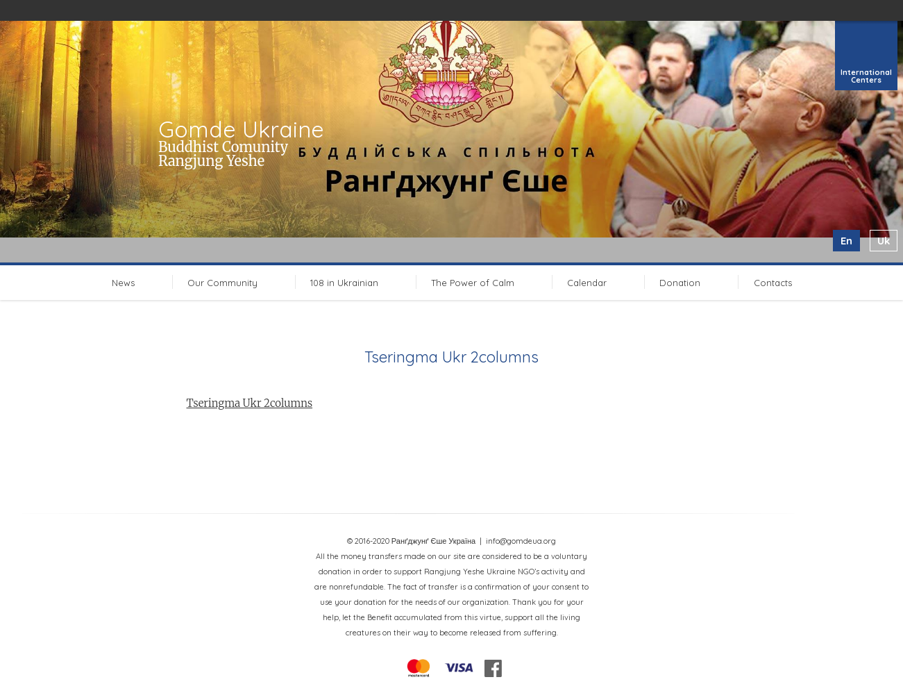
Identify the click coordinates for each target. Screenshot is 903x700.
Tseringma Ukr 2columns (250, 403)
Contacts (773, 282)
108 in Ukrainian (344, 282)
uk (883, 240)
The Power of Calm (472, 282)
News (123, 282)
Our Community (222, 282)
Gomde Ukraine (241, 129)
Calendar (587, 282)
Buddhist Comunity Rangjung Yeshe (223, 153)
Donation (679, 282)
